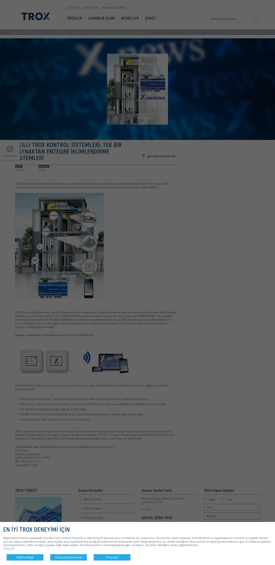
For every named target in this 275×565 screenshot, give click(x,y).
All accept (112, 557)
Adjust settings (25, 557)
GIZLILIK (9, 548)
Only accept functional (68, 557)
